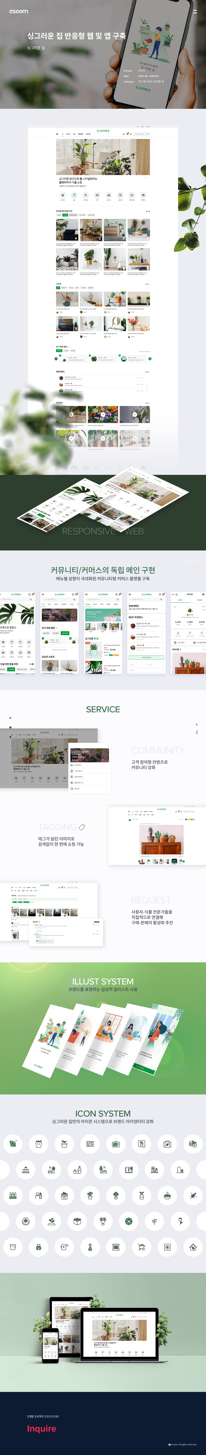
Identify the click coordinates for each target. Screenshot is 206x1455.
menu (195, 12)
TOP (196, 729)
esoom (18, 11)
